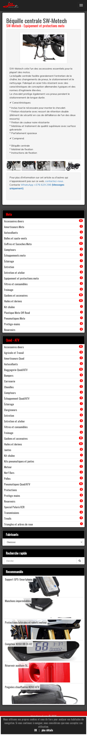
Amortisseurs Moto (14, 227)
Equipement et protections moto (44, 25)
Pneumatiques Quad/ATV (17, 484)
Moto (9, 214)
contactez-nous (54, 181)
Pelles (7, 478)
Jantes (7, 450)
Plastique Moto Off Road (17, 313)
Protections (10, 490)
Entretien (9, 267)
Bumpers (8, 375)
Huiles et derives (13, 301)
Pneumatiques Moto (14, 318)
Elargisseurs (10, 410)
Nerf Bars (9, 473)
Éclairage (9, 261)
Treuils (7, 518)
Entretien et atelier (14, 272)
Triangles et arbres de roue (18, 524)
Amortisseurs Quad (14, 358)
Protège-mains (12, 324)
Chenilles (9, 387)
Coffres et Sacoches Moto (18, 244)
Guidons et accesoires (16, 295)
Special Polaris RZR (14, 507)
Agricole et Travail (14, 353)
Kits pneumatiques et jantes (19, 461)
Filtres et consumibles (16, 284)
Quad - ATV (12, 340)
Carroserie (9, 381)
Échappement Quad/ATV (16, 398)
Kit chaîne (9, 307)
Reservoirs (9, 330)
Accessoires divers (14, 221)
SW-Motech (13, 25)
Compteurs (10, 250)
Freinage (8, 290)
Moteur (8, 467)
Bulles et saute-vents (15, 238)
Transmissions (11, 513)
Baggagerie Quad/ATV (16, 370)
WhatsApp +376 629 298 (36, 184)
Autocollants (11, 232)
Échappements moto (15, 255)
